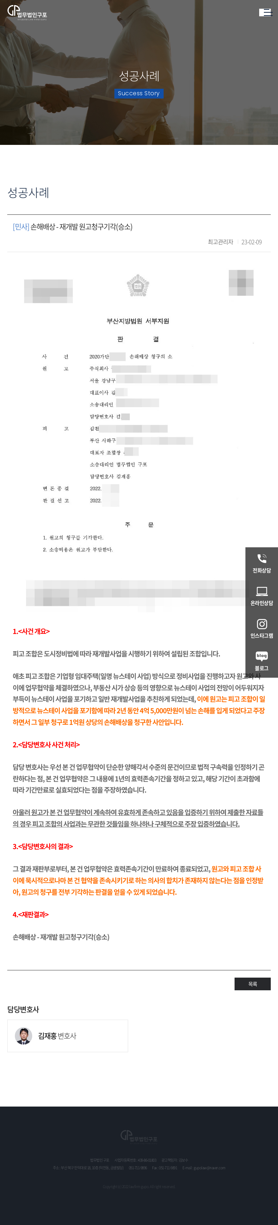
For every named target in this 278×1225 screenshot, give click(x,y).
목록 (252, 983)
